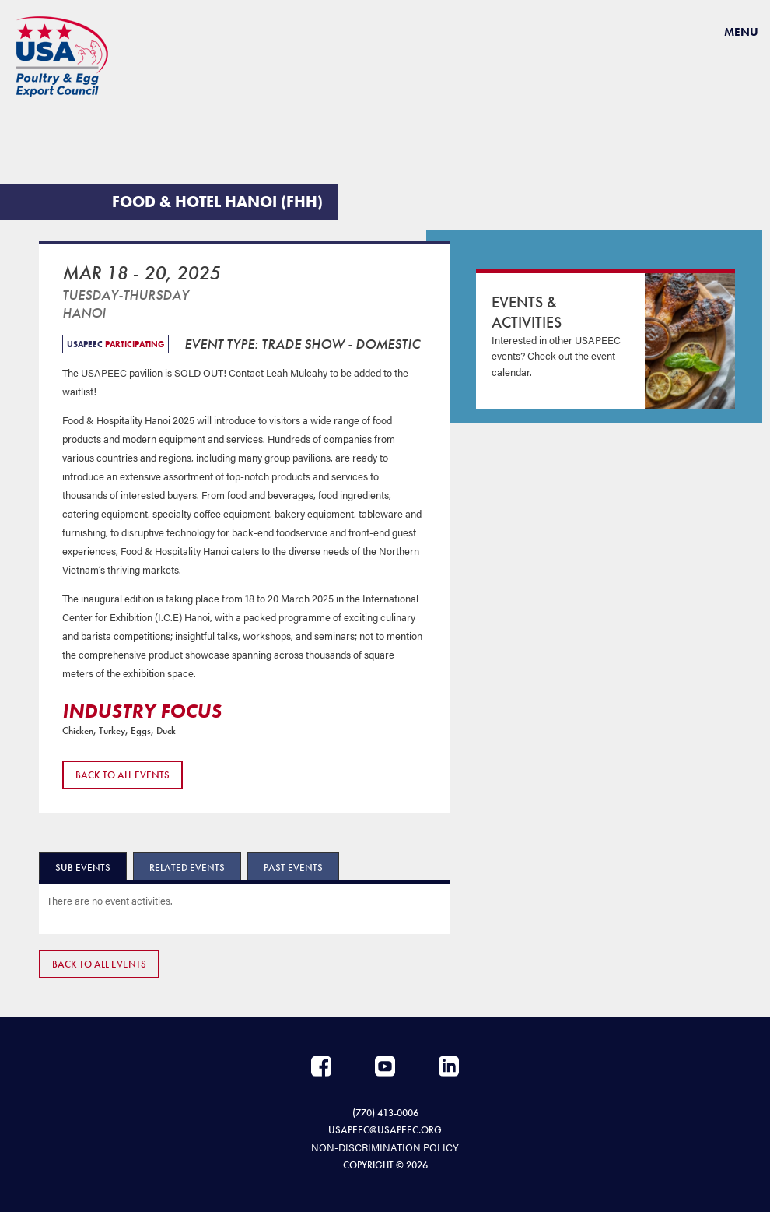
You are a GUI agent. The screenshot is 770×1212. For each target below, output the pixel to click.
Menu (741, 32)
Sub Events (82, 867)
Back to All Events (122, 775)
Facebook (321, 1066)
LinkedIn (449, 1066)
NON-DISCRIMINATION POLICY (385, 1147)
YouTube (385, 1066)
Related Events (187, 867)
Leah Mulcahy (296, 372)
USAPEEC (62, 57)
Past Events (293, 867)
